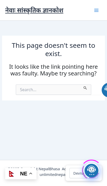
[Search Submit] (85, 87)
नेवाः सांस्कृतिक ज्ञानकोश (34, 10)
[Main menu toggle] (96, 10)
